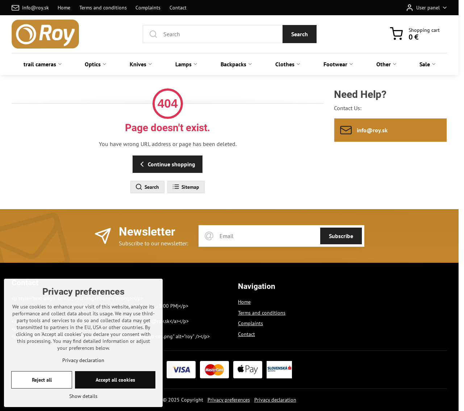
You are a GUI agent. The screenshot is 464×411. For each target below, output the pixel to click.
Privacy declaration (275, 400)
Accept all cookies (115, 390)
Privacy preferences (229, 400)
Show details (83, 406)
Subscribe (341, 236)
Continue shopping (166, 164)
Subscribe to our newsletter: (153, 243)
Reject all (42, 390)
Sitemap (185, 187)
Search (299, 34)
